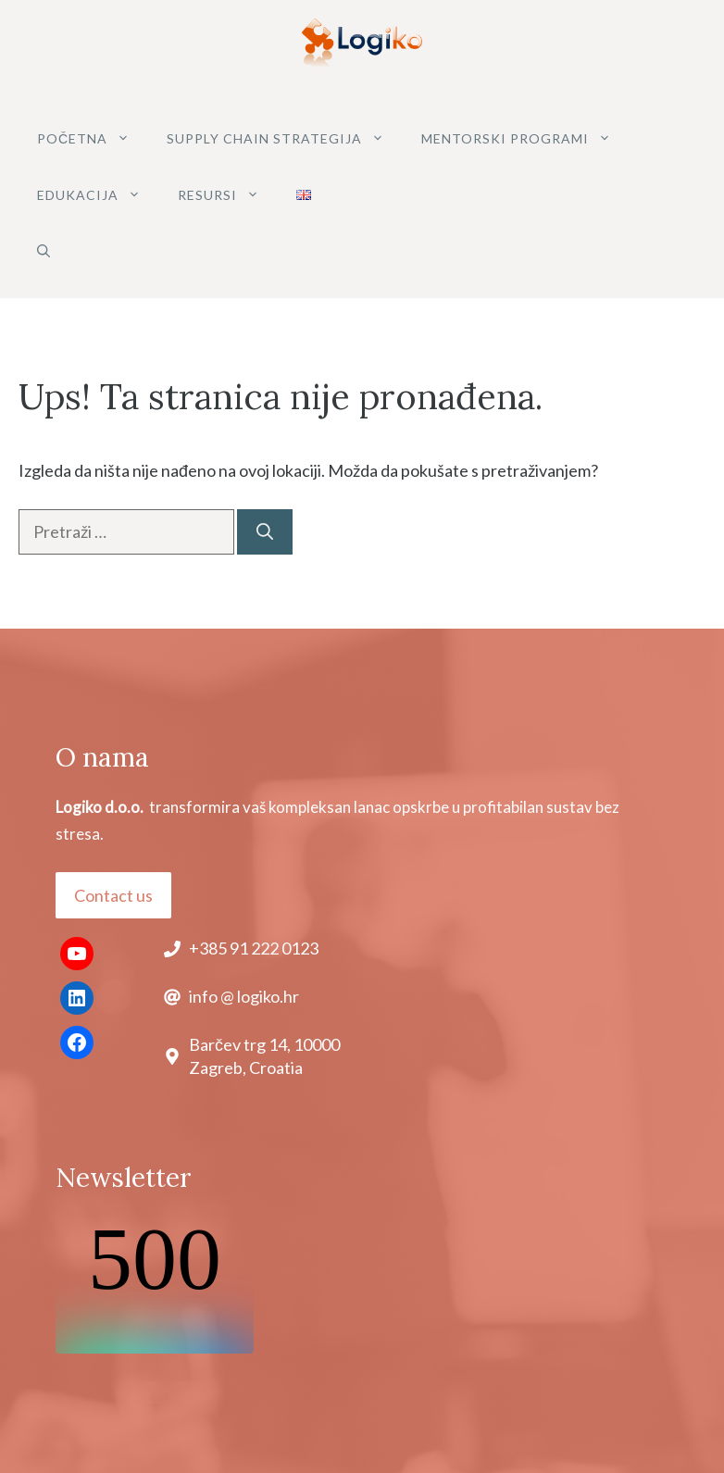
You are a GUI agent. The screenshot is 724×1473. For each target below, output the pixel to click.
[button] (44, 251)
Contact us (113, 895)
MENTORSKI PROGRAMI (525, 138)
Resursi (228, 195)
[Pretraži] (265, 532)
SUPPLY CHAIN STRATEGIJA (285, 138)
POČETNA (92, 138)
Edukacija (98, 195)
